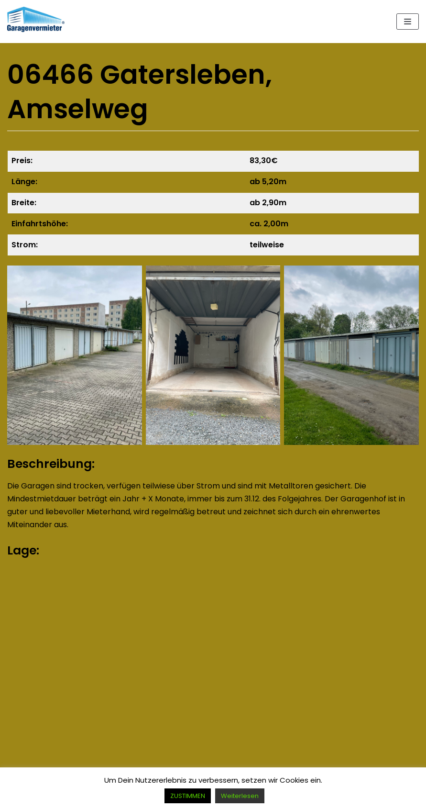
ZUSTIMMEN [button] (187, 795)
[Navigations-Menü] (407, 21)
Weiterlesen (240, 795)
